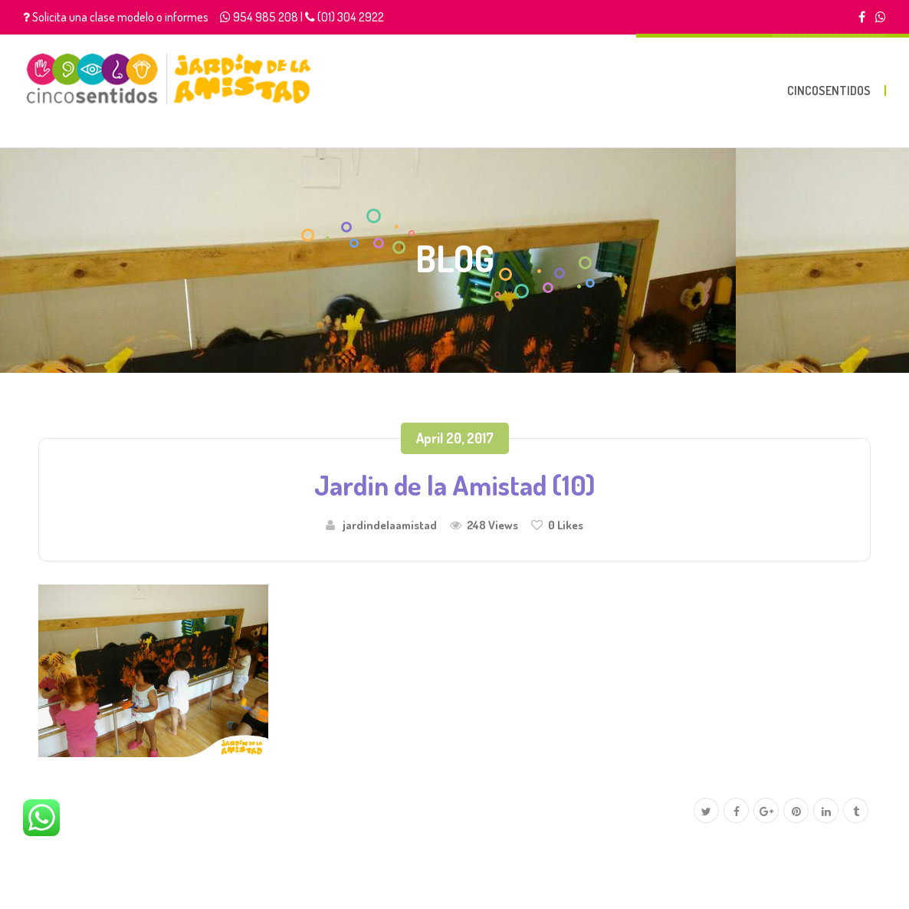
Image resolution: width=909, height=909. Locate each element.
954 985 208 (265, 17)
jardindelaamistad (390, 524)
